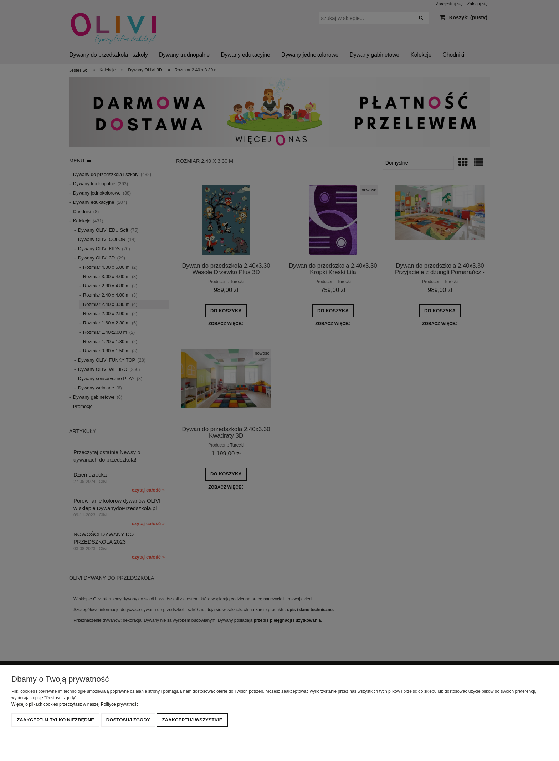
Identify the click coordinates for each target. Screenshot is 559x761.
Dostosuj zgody (128, 719)
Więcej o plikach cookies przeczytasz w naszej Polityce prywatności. (76, 704)
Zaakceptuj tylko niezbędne (55, 719)
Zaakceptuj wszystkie (192, 719)
